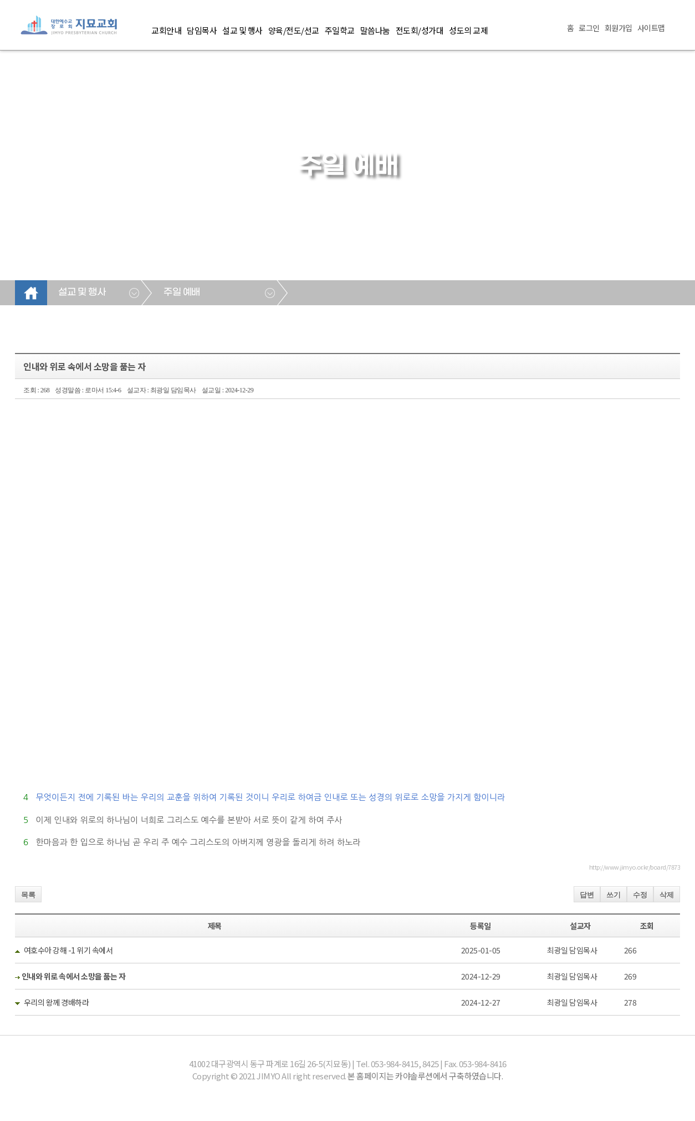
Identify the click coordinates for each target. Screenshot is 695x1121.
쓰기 (613, 895)
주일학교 (340, 30)
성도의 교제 (468, 30)
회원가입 (618, 28)
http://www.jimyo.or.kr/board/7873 (635, 866)
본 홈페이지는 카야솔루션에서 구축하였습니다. (425, 1076)
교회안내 (166, 30)
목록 (28, 895)
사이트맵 (651, 28)
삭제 (667, 895)
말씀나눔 (375, 30)
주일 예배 (181, 292)
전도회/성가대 (420, 30)
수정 (640, 895)
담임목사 (202, 30)
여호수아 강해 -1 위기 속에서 (68, 950)
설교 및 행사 (242, 30)
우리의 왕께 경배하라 (56, 1002)
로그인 (589, 28)
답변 (587, 895)
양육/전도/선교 (293, 30)
